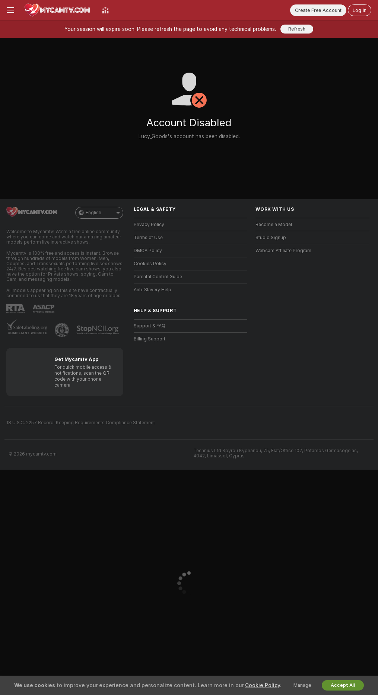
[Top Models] (105, 10)
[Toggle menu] (10, 10)
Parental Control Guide (158, 276)
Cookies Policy (150, 263)
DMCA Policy (148, 250)
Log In (359, 10)
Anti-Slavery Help (152, 289)
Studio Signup (270, 237)
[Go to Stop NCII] (98, 330)
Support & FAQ (149, 326)
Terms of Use (148, 237)
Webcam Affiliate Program (283, 250)
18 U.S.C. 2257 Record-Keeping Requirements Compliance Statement (80, 422)
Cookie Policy (262, 685)
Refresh (296, 29)
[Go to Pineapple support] (62, 330)
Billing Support (149, 339)
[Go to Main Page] (58, 10)
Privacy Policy (149, 224)
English (99, 212)
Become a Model (273, 224)
